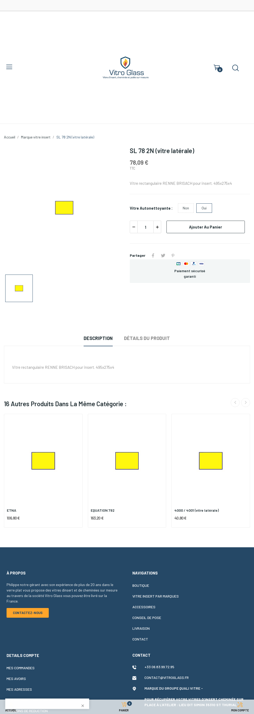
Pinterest (173, 255)
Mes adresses (19, 689)
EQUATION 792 (103, 510)
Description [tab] (98, 338)
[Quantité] (145, 227)
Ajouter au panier (205, 227)
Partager (153, 255)
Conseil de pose (146, 617)
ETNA (11, 510)
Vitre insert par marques (155, 596)
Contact (140, 639)
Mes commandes (21, 668)
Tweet (163, 255)
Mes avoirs (16, 678)
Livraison (141, 628)
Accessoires (143, 607)
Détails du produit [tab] (147, 338)
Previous (235, 402)
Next (245, 402)
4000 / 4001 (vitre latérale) (196, 510)
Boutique (140, 585)
